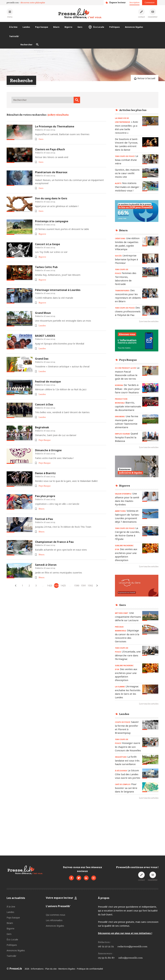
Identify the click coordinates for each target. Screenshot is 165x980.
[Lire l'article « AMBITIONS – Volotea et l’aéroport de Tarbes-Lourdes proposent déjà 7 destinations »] (150, 514)
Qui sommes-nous (55, 914)
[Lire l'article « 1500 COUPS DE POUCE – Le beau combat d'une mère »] (150, 159)
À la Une (13, 27)
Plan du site (51, 968)
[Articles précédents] (15, 585)
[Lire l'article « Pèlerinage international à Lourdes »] (19, 295)
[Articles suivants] (97, 585)
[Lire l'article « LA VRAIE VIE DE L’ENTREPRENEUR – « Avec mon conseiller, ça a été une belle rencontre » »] (150, 121)
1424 (56, 585)
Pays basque (41, 27)
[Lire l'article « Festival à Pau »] (19, 524)
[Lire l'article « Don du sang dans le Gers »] (19, 204)
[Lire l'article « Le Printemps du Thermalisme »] (19, 132)
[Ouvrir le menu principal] (10, 13)
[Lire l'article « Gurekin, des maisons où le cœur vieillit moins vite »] (150, 173)
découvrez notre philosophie (33, 2)
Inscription (134, 2)
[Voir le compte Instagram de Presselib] (93, 878)
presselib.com (13, 2)
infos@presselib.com (130, 957)
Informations (37, 968)
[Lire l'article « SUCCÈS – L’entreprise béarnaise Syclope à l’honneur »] (150, 259)
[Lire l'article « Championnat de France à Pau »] (19, 547)
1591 (83, 585)
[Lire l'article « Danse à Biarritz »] (19, 479)
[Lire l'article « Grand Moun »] (19, 318)
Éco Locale (96, 27)
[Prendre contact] (141, 13)
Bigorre (68, 27)
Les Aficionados (54, 920)
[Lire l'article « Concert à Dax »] (19, 410)
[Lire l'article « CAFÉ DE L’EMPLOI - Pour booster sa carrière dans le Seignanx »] (150, 787)
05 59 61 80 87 (106, 957)
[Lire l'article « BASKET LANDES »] (19, 341)
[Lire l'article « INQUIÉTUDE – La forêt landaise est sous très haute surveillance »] (150, 760)
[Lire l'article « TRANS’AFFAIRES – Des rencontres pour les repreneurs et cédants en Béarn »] (150, 293)
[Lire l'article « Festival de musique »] (19, 387)
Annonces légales (134, 27)
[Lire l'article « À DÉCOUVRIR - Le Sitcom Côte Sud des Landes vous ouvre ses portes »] (150, 773)
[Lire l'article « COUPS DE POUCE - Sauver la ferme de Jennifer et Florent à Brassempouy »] (150, 725)
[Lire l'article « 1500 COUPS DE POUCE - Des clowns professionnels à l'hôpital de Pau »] (150, 311)
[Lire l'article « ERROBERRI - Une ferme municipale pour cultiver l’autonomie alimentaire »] (150, 419)
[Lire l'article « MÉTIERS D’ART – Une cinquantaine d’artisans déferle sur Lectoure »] (150, 616)
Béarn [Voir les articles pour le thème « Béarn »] (41, 508)
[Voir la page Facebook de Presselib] (71, 878)
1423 (49, 585)
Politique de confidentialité (90, 968)
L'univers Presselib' (58, 906)
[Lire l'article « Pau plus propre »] (19, 502)
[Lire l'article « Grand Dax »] (19, 364)
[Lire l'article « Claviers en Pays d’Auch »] (19, 155)
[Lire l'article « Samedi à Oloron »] (19, 570)
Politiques (114, 27)
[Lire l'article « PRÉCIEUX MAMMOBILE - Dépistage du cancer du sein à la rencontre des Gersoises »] (150, 630)
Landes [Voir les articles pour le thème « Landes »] (42, 325)
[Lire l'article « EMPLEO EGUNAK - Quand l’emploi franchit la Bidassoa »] (150, 437)
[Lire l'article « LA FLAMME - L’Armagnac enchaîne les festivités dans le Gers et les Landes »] (150, 689)
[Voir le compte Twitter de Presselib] (78, 878)
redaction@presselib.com (132, 946)
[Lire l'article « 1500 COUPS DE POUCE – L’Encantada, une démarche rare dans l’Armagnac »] (150, 651)
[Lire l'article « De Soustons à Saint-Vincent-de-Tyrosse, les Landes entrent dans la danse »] (150, 142)
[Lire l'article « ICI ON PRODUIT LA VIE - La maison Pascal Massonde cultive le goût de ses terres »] (150, 371)
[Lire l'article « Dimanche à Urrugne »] (19, 456)
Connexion (150, 2)
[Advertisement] (136, 826)
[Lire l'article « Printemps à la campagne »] (19, 227)
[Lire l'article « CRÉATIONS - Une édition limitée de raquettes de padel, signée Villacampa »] (150, 241)
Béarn (56, 27)
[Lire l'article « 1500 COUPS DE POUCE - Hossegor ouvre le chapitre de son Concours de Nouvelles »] (150, 742)
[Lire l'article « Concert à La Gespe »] (19, 250)
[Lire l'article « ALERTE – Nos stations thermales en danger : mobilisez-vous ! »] (150, 186)
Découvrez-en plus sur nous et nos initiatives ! (125, 933)
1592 (90, 585)
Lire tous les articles (148, 321)
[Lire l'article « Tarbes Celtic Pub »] (19, 273)
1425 (63, 585)
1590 (76, 585)
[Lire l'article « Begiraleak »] (19, 433)
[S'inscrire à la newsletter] (152, 13)
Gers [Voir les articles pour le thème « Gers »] (41, 139)
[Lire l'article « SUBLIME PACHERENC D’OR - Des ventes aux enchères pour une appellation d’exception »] (150, 548)
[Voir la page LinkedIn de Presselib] (86, 878)
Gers (79, 27)
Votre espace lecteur (60, 897)
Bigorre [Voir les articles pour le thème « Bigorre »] (42, 234)
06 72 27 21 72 (106, 946)
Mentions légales (66, 968)
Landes (26, 27)
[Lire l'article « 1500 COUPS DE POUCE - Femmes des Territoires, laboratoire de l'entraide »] (150, 272)
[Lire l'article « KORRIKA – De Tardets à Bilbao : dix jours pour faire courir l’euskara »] (150, 388)
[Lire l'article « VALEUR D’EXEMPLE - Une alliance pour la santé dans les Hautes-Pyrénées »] (150, 497)
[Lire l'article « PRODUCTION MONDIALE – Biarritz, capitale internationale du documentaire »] (150, 402)
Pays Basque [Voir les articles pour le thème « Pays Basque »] (45, 440)
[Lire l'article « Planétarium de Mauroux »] (19, 178)
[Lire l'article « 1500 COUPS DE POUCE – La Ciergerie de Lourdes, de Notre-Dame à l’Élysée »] (150, 531)
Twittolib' (14, 36)
